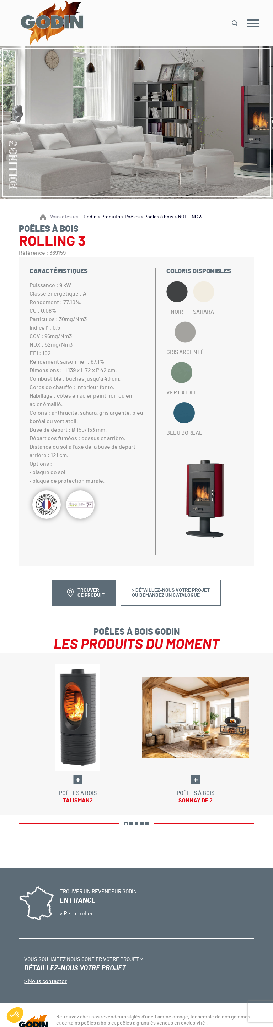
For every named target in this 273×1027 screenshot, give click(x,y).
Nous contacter (47, 981)
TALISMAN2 (78, 800)
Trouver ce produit (91, 593)
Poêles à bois (158, 216)
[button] (14, 1014)
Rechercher (78, 913)
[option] (77, 734)
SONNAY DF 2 (195, 800)
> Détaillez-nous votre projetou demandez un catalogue (171, 593)
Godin (90, 216)
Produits (110, 216)
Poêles (132, 216)
